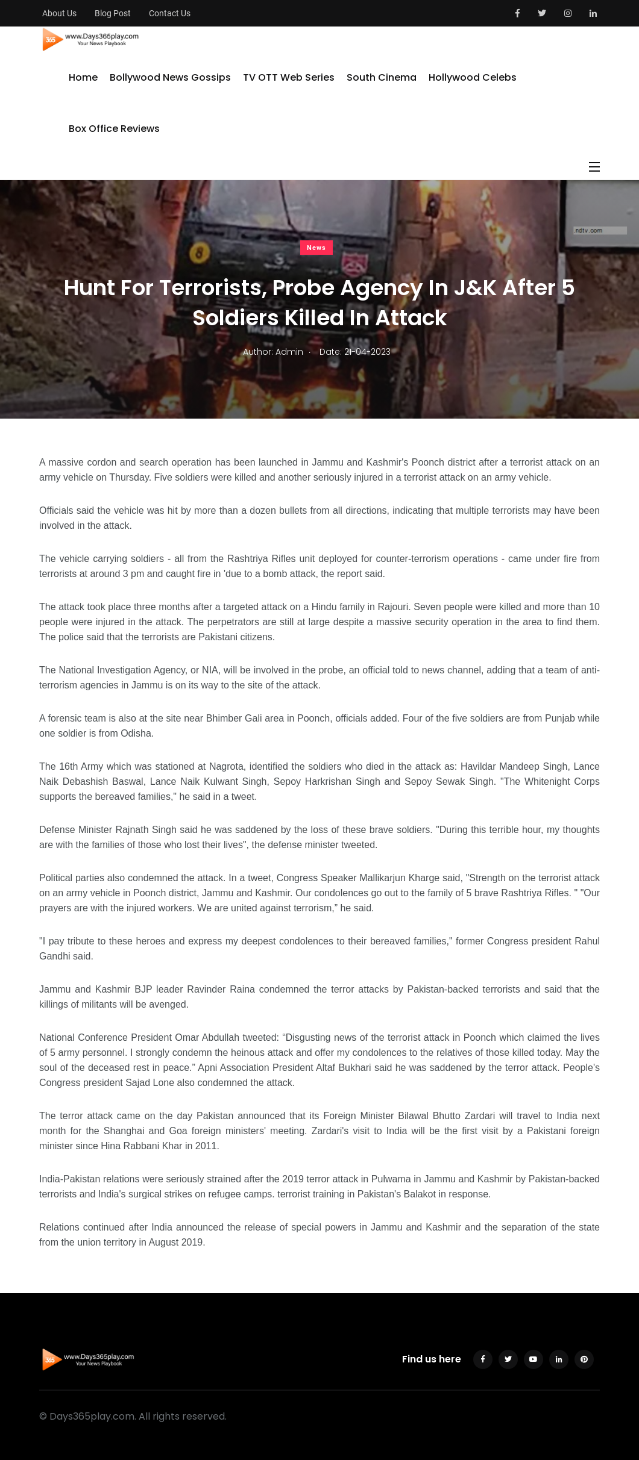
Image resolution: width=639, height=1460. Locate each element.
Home (83, 77)
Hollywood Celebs (473, 77)
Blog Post (113, 13)
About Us (59, 13)
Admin (289, 352)
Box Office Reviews (114, 129)
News (316, 248)
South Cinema (382, 77)
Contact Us (169, 13)
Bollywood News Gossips (170, 77)
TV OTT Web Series (289, 77)
